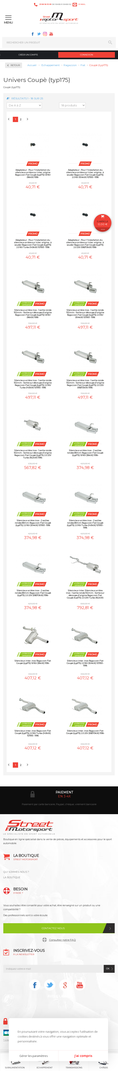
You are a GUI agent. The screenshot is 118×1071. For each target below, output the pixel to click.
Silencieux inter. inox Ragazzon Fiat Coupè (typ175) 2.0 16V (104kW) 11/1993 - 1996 (85, 663)
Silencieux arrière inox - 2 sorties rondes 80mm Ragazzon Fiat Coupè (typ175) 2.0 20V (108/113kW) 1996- (33, 593)
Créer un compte (28, 55)
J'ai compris (83, 1056)
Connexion (86, 55)
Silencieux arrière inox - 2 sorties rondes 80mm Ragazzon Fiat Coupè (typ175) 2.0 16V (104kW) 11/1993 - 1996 (33, 522)
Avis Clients (59, 996)
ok (108, 968)
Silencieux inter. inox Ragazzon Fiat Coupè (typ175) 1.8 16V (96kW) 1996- (33, 662)
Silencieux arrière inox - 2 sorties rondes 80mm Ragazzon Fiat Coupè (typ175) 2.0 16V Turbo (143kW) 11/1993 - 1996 (85, 524)
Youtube (51, 34)
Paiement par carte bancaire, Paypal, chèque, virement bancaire (59, 804)
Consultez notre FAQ (62, 939)
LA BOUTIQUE (11, 877)
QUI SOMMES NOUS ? (16, 871)
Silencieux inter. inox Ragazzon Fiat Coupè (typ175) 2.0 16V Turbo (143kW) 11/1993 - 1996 (33, 733)
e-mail (82, 4)
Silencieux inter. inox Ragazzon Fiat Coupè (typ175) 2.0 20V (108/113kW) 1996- (85, 732)
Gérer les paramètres (33, 1056)
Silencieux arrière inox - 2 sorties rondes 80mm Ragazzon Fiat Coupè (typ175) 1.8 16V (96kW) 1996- (85, 452)
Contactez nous (53, 928)
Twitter (39, 34)
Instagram (45, 34)
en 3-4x (64, 796)
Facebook (33, 34)
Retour (15, 65)
